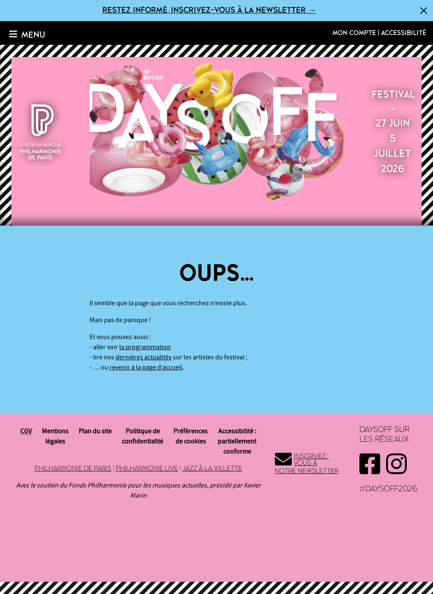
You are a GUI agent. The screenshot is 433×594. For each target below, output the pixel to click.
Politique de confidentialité (142, 436)
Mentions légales (55, 436)
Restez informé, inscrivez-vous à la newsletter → (209, 10)
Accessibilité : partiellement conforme (237, 441)
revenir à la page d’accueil (146, 367)
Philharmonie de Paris (73, 468)
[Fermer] (424, 10)
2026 (216, 130)
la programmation (145, 347)
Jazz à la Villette (212, 468)
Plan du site (95, 431)
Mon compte (354, 33)
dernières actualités (143, 357)
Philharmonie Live (147, 468)
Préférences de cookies (190, 436)
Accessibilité (403, 33)
